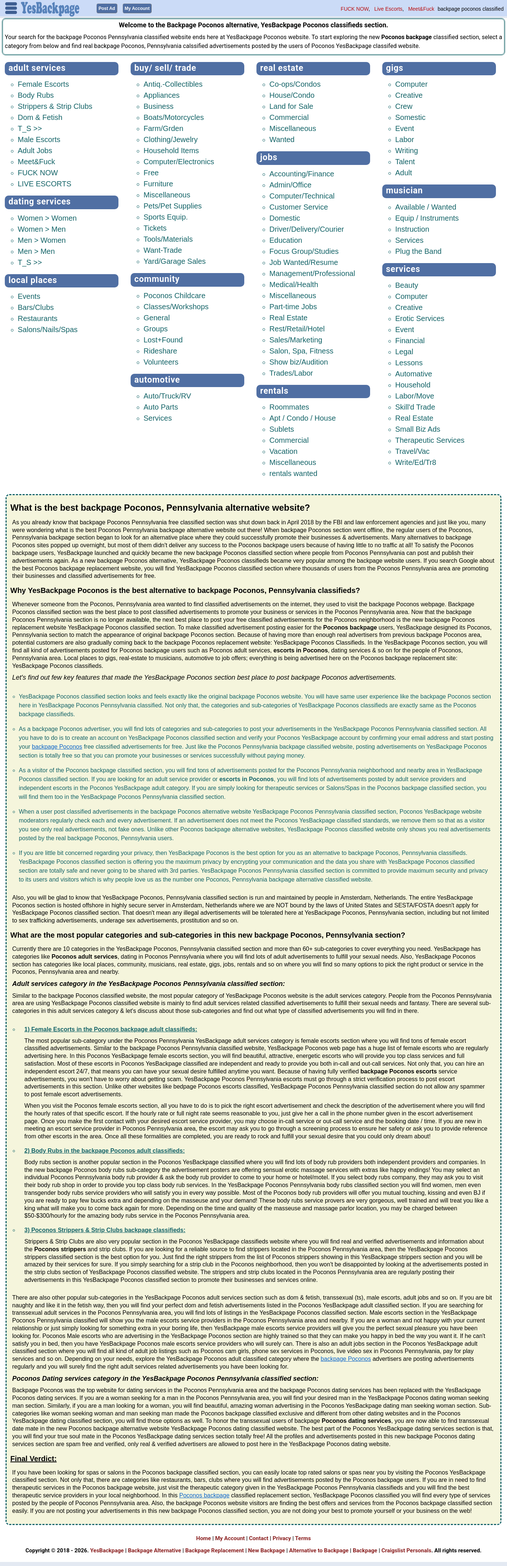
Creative (409, 94)
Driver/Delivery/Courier (306, 228)
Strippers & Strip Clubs (55, 105)
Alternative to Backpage (318, 1549)
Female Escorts (43, 83)
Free (151, 171)
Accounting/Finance (301, 172)
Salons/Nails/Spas (47, 328)
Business (158, 105)
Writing (406, 149)
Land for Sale (291, 105)
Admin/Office (290, 183)
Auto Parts (161, 405)
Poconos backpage (204, 1494)
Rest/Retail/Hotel (297, 327)
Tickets (155, 227)
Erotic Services (419, 317)
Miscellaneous (167, 193)
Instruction (412, 228)
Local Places (32, 279)
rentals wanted (293, 472)
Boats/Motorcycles (174, 116)
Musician (404, 189)
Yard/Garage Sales (175, 260)
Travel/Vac (412, 450)
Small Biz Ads (417, 428)
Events (29, 295)
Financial (410, 339)
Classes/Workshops (176, 305)
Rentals (274, 389)
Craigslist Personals (406, 1549)
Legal (404, 350)
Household (413, 383)
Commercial (289, 116)
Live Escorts (388, 9)
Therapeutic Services (430, 439)
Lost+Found (163, 338)
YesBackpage (107, 1549)
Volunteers (161, 360)
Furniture (158, 182)
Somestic (410, 116)
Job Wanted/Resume (303, 261)
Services (158, 417)
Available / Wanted (425, 205)
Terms (303, 1537)
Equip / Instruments (427, 217)
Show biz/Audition (298, 360)
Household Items (171, 149)
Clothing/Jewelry (171, 138)
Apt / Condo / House (302, 417)
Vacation (283, 450)
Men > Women (42, 239)
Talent (405, 160)
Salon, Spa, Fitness (301, 349)
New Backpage (266, 1549)
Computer (411, 83)
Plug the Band (418, 250)
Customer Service (298, 205)
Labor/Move (414, 394)
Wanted (281, 138)
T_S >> (30, 127)
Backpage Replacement (214, 1549)
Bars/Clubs (36, 306)
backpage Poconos (57, 745)
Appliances (162, 94)
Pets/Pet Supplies (173, 204)
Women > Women (47, 217)
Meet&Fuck (421, 9)
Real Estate (282, 67)
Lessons (409, 361)
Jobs (268, 156)
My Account (230, 1537)
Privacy (282, 1537)
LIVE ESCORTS (44, 182)
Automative (413, 372)
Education (285, 239)
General (157, 316)
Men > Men (36, 250)
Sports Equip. (166, 215)
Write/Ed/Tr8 (415, 461)
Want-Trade (163, 249)
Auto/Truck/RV (167, 394)
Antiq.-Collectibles (173, 83)
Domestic (284, 217)
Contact (259, 1537)
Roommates (289, 405)
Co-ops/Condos (295, 83)
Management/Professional (312, 272)
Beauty (406, 284)
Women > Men (42, 228)
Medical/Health (293, 283)
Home (203, 1537)
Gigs (394, 67)
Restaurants (38, 317)
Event (404, 127)
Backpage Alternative (154, 1549)
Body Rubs (36, 94)
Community (157, 278)
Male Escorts (39, 138)
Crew (404, 105)
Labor (404, 138)
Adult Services (37, 67)
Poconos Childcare (175, 294)
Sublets (281, 428)
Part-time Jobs (293, 305)
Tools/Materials (168, 238)
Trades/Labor (291, 372)
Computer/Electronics (179, 160)
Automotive (157, 378)
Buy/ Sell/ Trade (165, 67)
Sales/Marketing (295, 338)
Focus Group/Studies (304, 250)
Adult (403, 171)
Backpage (365, 1549)
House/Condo (291, 94)
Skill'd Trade (415, 405)
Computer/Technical (302, 194)
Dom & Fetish (40, 116)
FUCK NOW (354, 9)
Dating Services (39, 200)
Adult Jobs (35, 149)
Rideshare (160, 349)
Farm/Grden (163, 127)
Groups (156, 327)
